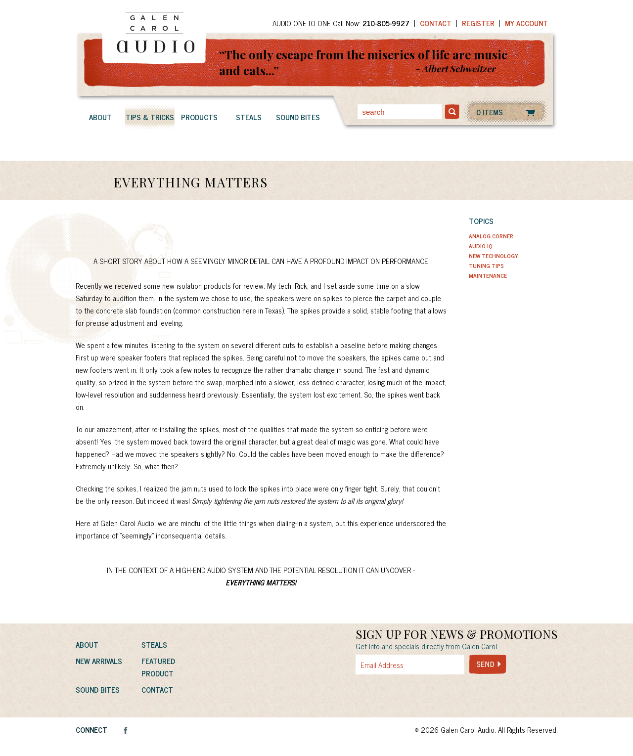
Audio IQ (481, 246)
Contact (436, 23)
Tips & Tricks (150, 117)
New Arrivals (99, 661)
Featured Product (158, 667)
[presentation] (430, 696)
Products (199, 117)
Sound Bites (298, 117)
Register (478, 23)
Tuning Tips (486, 265)
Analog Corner (491, 236)
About (100, 117)
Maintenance (488, 275)
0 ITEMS (489, 112)
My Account (526, 23)
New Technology (493, 256)
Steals (249, 117)
